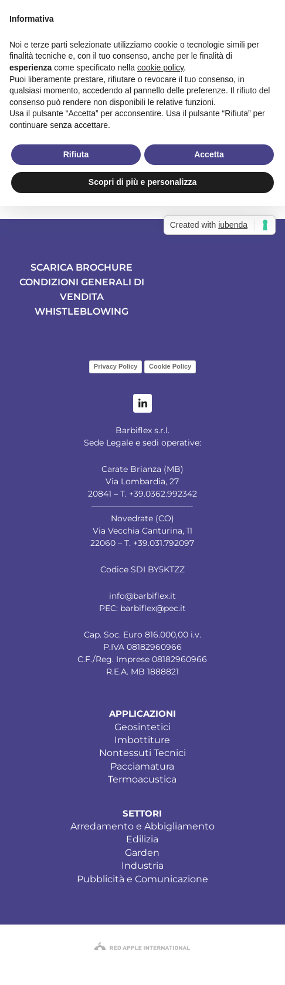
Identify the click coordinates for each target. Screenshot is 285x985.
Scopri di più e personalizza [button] (142, 182)
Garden (142, 852)
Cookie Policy (170, 366)
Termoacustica (142, 779)
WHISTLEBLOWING (81, 311)
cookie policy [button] (160, 67)
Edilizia (142, 839)
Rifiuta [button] (76, 154)
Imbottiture (142, 740)
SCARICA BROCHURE (81, 267)
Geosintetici (142, 727)
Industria (142, 865)
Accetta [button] (209, 154)
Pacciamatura (142, 766)
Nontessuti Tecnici (142, 752)
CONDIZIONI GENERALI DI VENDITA (81, 289)
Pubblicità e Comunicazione (142, 879)
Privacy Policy (116, 366)
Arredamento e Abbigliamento (142, 826)
